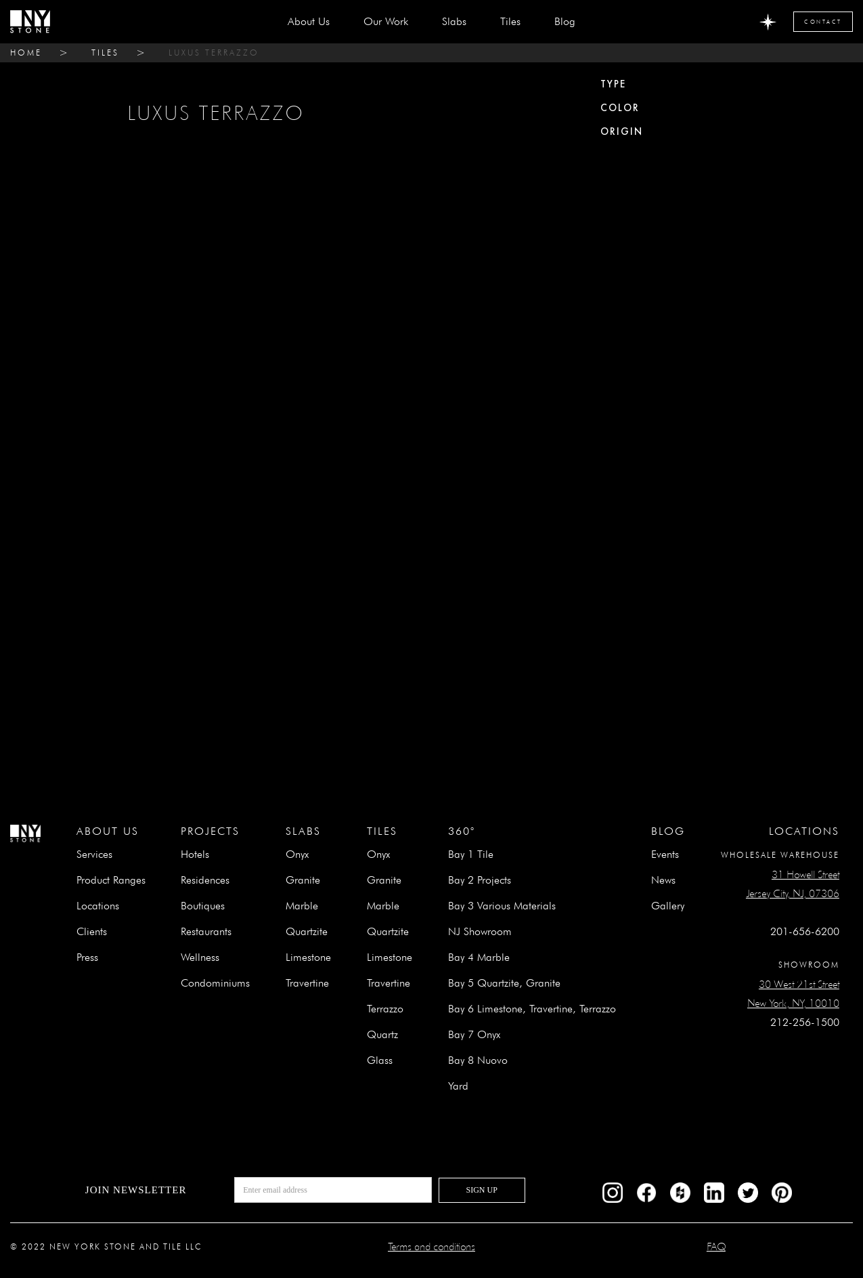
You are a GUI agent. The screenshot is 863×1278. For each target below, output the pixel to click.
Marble (302, 905)
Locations (97, 905)
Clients (91, 931)
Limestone (308, 957)
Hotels (195, 854)
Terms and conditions (431, 1246)
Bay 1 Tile (470, 854)
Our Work (385, 21)
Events (665, 854)
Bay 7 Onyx (474, 1034)
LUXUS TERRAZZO (214, 52)
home (26, 52)
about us (309, 21)
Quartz (382, 1034)
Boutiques (203, 905)
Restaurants (206, 931)
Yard (458, 1085)
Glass (380, 1060)
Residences (205, 879)
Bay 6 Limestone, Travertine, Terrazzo (532, 1008)
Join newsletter (136, 1189)
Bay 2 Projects (479, 879)
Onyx (297, 854)
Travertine (307, 982)
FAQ (716, 1246)
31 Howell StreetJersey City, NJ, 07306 (792, 884)
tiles (105, 52)
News (663, 879)
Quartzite (307, 931)
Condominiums (215, 982)
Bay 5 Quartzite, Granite (504, 982)
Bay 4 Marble (479, 957)
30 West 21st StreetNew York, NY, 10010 (793, 994)
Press (87, 957)
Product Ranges (111, 879)
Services (94, 854)
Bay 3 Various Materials (502, 905)
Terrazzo (385, 1008)
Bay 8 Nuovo (478, 1060)
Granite (303, 879)
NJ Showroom (480, 931)
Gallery (667, 905)
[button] (454, 21)
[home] (30, 21)
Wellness (200, 957)
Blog (564, 21)
